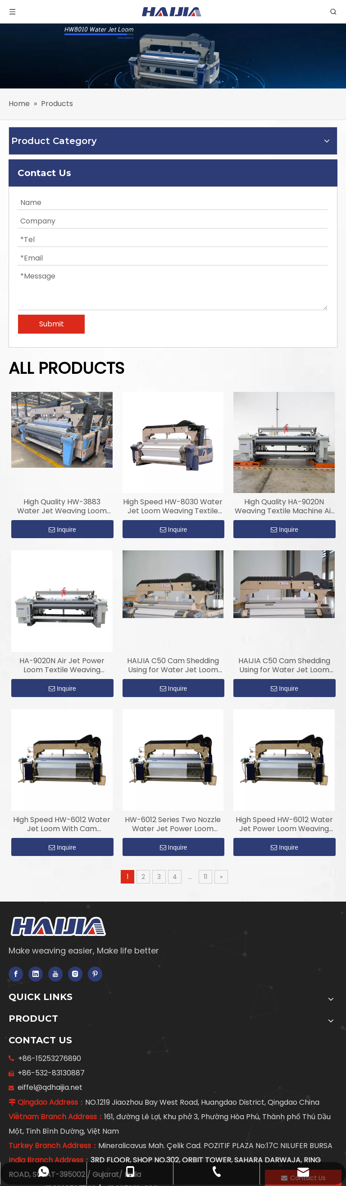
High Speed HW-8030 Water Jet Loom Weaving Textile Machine (173, 507)
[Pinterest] (95, 974)
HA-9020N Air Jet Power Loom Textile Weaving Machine (62, 665)
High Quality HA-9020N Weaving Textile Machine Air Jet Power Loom (284, 507)
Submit (51, 324)
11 (205, 876)
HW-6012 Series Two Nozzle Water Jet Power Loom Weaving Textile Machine (173, 824)
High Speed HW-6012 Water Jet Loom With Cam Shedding (61, 824)
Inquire (62, 529)
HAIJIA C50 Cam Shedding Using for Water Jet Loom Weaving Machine (173, 665)
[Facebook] (16, 974)
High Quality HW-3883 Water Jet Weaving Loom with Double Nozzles (62, 507)
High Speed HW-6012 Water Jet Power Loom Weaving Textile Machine (284, 824)
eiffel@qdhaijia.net (48, 1087)
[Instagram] (75, 974)
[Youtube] (55, 974)
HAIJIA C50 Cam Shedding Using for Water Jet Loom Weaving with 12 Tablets (284, 665)
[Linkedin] (35, 974)
